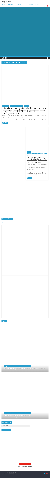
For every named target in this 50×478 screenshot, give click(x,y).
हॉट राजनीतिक (29, 366)
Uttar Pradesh (18, 366)
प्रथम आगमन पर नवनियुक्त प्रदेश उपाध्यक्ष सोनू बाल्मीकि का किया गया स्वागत (24, 368)
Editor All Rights (13, 115)
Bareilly (13, 366)
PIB (17, 106)
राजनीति (24, 366)
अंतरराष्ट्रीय (21, 106)
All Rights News (6, 106)
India (14, 106)
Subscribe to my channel (25, 464)
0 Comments (20, 115)
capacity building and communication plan (32, 115)
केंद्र (24, 106)
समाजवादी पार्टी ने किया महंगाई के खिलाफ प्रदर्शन (17, 415)
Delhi (11, 106)
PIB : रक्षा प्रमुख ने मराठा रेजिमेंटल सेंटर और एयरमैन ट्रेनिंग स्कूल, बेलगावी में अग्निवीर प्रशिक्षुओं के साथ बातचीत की (20, 4)
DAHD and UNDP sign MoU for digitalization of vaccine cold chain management (36, 167)
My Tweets (3, 221)
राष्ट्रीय (28, 106)
